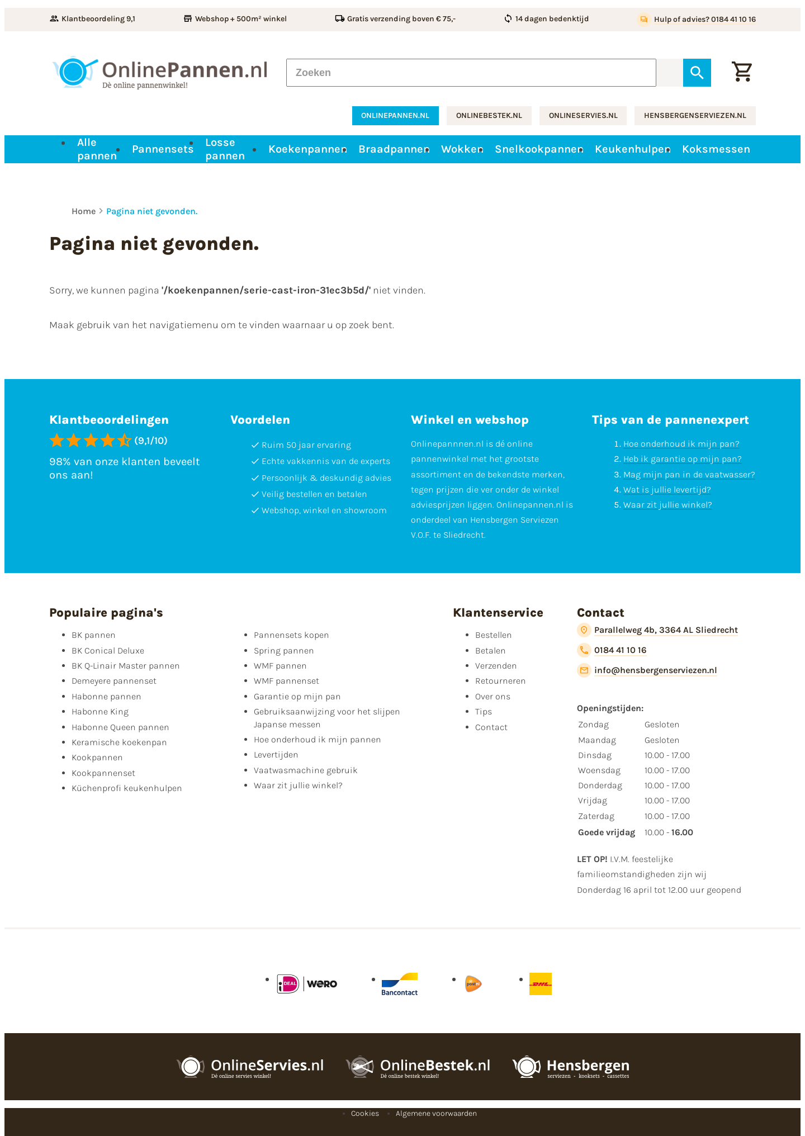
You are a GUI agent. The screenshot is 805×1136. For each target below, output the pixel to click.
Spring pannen (284, 650)
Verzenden (496, 665)
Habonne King (100, 711)
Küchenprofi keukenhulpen (127, 788)
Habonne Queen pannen (120, 727)
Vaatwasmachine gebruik (306, 770)
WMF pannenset (286, 680)
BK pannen (94, 634)
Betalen (490, 650)
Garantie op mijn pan (297, 696)
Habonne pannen (106, 696)
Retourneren (500, 680)
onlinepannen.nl (395, 115)
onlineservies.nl (583, 115)
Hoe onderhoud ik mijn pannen (317, 739)
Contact (491, 727)
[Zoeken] (471, 73)
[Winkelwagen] (742, 73)
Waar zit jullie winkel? (667, 504)
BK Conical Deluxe (108, 650)
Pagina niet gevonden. (151, 211)
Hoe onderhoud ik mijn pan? (681, 443)
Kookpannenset (103, 773)
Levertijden (276, 754)
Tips (483, 711)
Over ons (492, 696)
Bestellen (493, 634)
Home (84, 211)
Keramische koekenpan (119, 742)
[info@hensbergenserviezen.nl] (647, 670)
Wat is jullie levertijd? (667, 489)
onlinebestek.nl (489, 115)
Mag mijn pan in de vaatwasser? (689, 474)
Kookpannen (97, 757)
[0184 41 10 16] (612, 650)
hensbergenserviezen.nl (695, 115)
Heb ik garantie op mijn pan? (682, 458)
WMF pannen (280, 665)
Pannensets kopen (291, 634)
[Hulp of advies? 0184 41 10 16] (696, 19)
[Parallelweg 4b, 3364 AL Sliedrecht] (657, 630)
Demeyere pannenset (114, 680)
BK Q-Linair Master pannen (126, 665)
